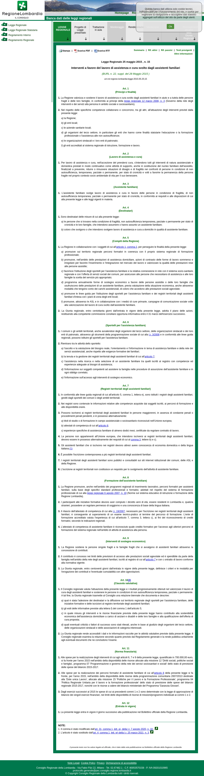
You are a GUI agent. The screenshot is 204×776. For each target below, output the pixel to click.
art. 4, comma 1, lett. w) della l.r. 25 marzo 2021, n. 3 (121, 732)
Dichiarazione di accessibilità (121, 763)
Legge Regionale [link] (13, 25)
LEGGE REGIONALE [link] (63, 28)
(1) (71, 448)
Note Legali (74, 763)
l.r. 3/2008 (154, 334)
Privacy (101, 763)
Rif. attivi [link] (152, 50)
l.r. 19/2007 (119, 511)
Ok (170, 26)
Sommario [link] (139, 50)
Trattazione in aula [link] (98, 28)
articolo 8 (103, 425)
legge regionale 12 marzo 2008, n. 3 (144, 101)
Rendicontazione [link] (136, 27)
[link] (22, 19)
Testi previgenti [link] (184, 50)
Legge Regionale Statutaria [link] (19, 30)
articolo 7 (149, 356)
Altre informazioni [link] (183, 54)
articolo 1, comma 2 (126, 247)
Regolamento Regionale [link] (17, 40)
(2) (129, 580)
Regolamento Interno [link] (16, 35)
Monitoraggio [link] (117, 27)
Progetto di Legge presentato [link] (80, 30)
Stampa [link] (64, 51)
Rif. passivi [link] (166, 50)
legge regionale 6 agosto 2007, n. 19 (107, 493)
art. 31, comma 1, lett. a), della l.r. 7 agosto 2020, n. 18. (124, 729)
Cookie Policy (88, 763)
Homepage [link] (122, 12)
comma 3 (135, 439)
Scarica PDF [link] (82, 51)
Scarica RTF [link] (102, 51)
